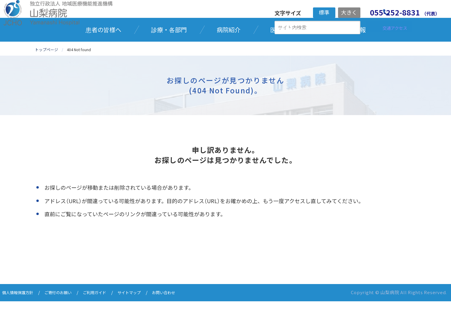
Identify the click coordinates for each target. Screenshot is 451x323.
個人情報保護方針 (20, 315)
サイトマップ (143, 315)
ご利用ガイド (105, 315)
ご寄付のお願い (64, 315)
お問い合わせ (181, 315)
